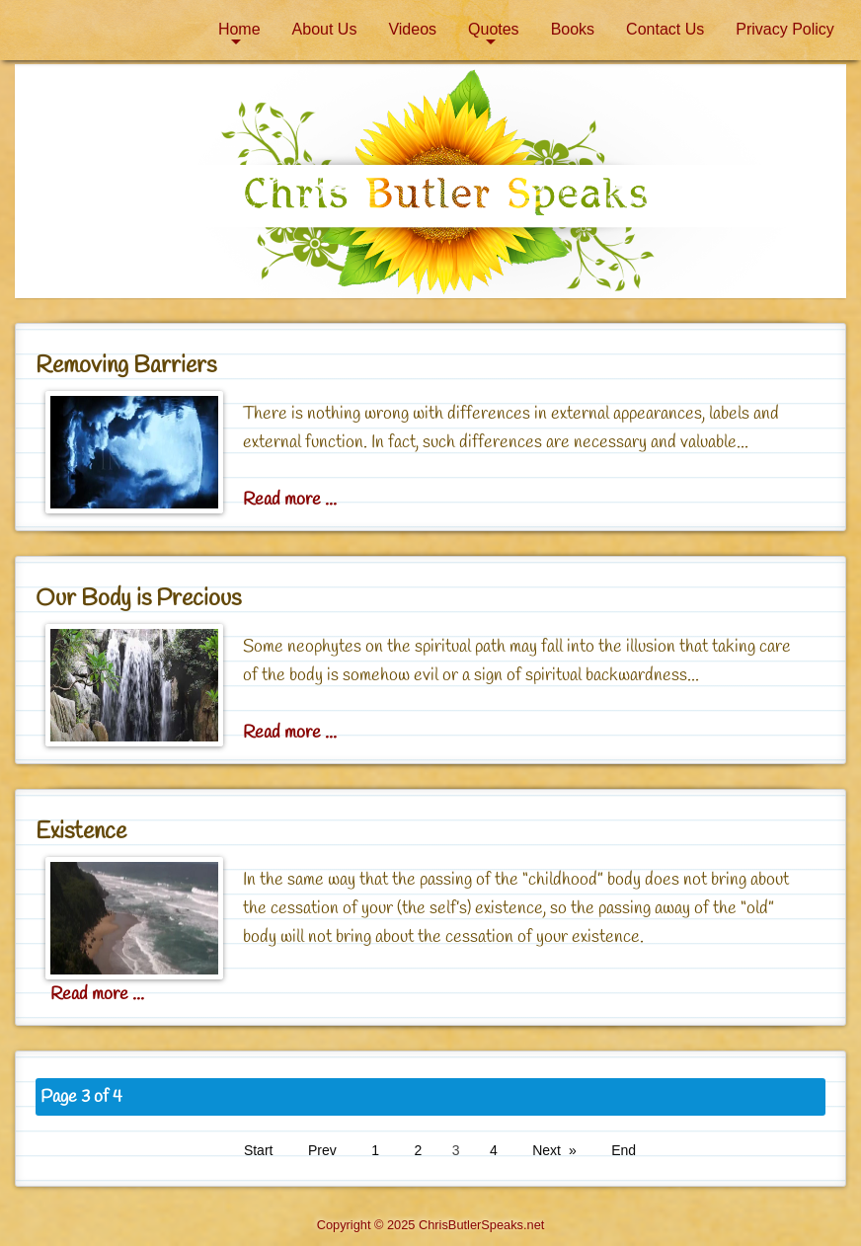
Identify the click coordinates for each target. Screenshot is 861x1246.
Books (572, 29)
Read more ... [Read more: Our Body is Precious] (290, 732)
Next (546, 1150)
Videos (412, 29)
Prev (322, 1150)
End (623, 1150)
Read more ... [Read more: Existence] (97, 994)
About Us (324, 29)
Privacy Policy (785, 29)
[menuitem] (239, 29)
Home (239, 29)
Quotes (493, 29)
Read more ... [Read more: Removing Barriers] (290, 499)
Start (259, 1150)
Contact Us (665, 29)
